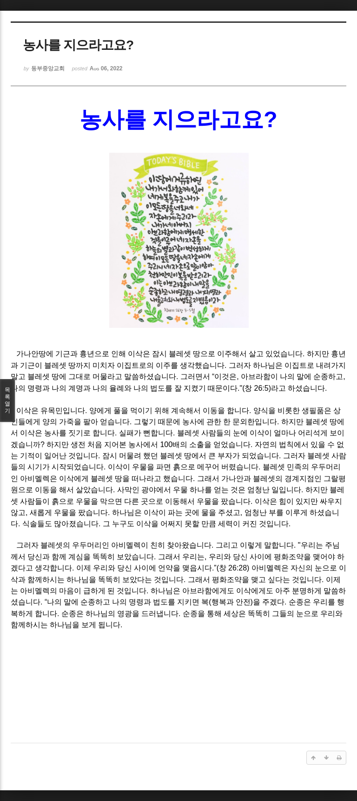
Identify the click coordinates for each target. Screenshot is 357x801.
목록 (7, 400)
